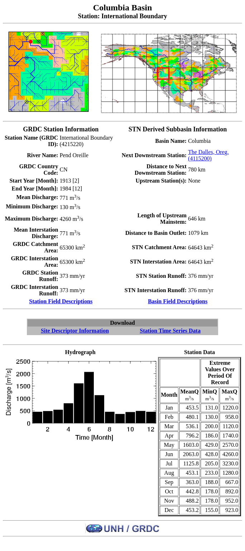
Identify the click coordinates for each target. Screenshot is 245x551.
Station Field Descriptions (60, 301)
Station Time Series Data (170, 331)
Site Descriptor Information (75, 331)
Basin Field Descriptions (177, 301)
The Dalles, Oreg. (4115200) (208, 155)
